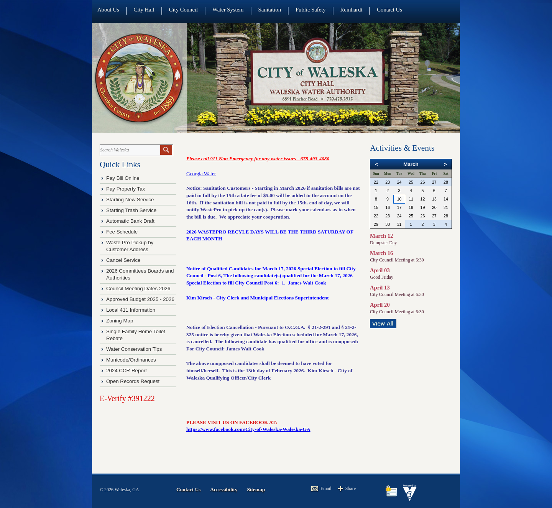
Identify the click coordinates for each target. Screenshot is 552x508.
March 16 (381, 253)
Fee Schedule (122, 232)
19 (422, 207)
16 (387, 207)
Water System (227, 10)
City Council (183, 10)
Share (350, 488)
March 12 (381, 236)
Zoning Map (119, 321)
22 (376, 182)
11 (411, 199)
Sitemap (256, 489)
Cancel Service (123, 260)
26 (422, 182)
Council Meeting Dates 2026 (138, 288)
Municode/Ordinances (131, 360)
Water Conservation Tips (134, 349)
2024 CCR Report (126, 370)
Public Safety (311, 10)
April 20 (380, 305)
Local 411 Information (130, 310)
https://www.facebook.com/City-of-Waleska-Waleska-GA (248, 429)
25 (411, 182)
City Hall (144, 10)
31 (399, 224)
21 (446, 207)
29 (376, 224)
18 (411, 207)
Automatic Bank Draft (131, 221)
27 (434, 182)
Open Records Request (132, 381)
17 (399, 207)
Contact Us (389, 10)
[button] (166, 150)
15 (376, 207)
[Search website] (129, 150)
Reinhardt (351, 10)
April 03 (380, 270)
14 (446, 199)
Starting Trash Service (131, 210)
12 (422, 199)
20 (434, 207)
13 (434, 199)
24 (399, 182)
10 (399, 199)
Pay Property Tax (125, 189)
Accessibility (223, 489)
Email (326, 488)
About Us (108, 10)
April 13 (380, 287)
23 (387, 182)
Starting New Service (130, 199)
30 (387, 224)
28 (446, 182)
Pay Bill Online (123, 178)
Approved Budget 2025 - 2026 (140, 299)
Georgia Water (201, 173)
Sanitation (269, 10)
